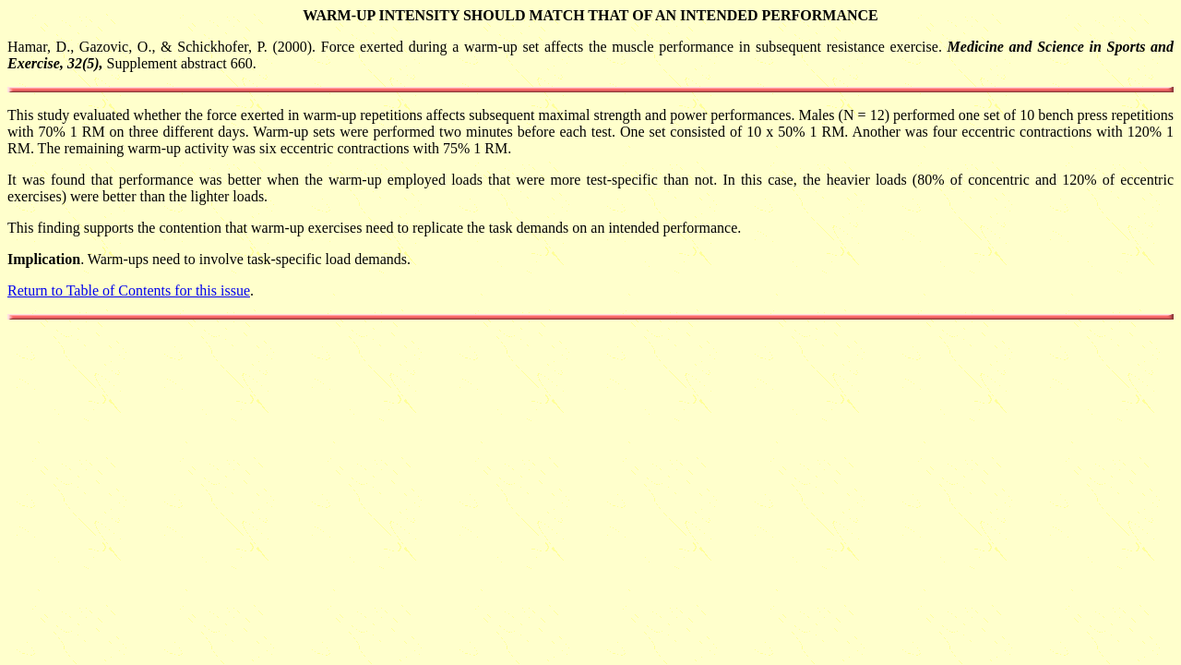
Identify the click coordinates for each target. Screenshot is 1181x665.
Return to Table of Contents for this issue (128, 290)
